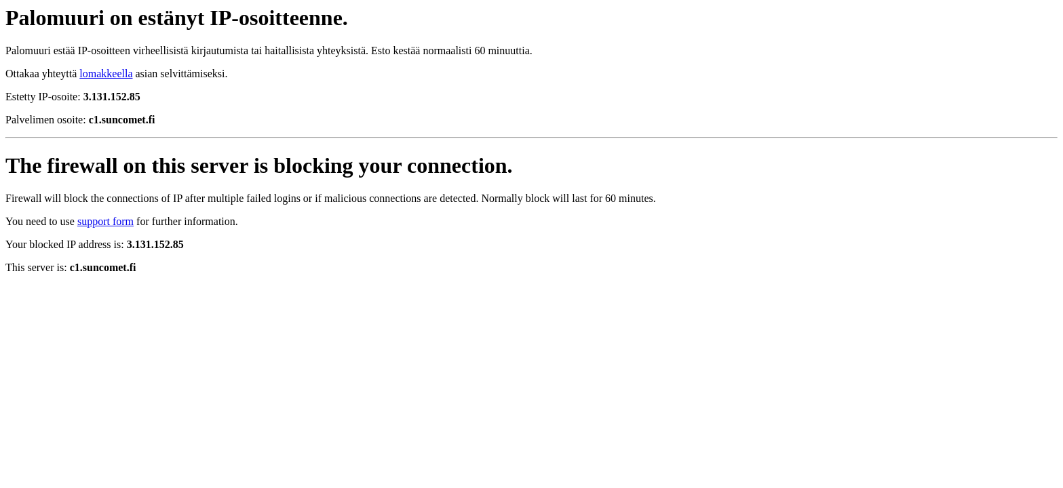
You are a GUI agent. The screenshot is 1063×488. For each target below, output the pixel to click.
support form (105, 221)
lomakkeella (105, 73)
